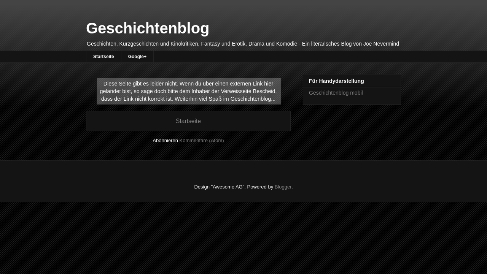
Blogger (283, 187)
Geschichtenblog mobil (336, 93)
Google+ (137, 56)
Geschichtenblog (148, 28)
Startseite (103, 56)
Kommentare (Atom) (202, 140)
